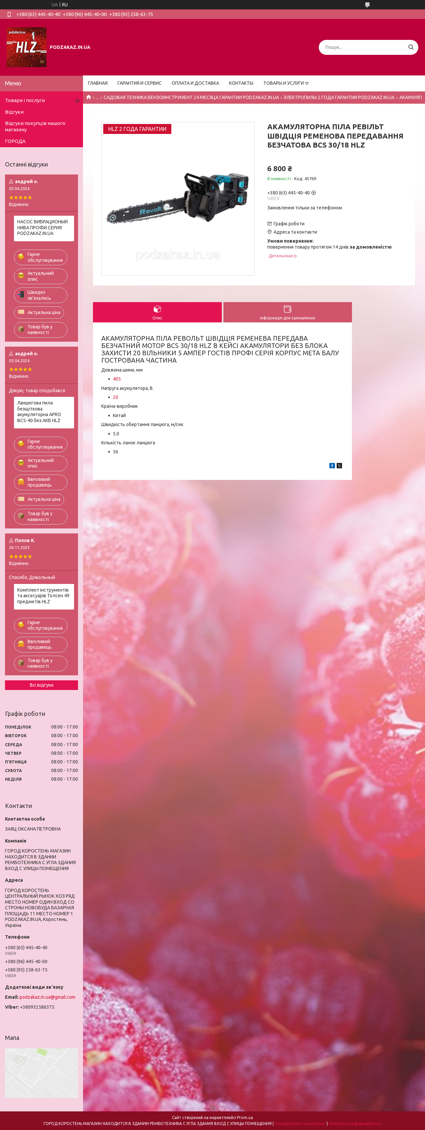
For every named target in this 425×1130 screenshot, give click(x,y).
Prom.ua (245, 1117)
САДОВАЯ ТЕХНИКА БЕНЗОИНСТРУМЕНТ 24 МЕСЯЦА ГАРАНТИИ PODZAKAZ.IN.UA (191, 97)
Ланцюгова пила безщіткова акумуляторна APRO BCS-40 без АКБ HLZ (39, 411)
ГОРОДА (15, 141)
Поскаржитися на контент (300, 1123)
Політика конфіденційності (355, 1123)
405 (117, 379)
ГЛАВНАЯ (98, 83)
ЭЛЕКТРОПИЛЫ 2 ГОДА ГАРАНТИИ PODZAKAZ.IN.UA (339, 97)
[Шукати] (410, 47)
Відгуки (14, 112)
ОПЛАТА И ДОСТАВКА (195, 83)
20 (115, 397)
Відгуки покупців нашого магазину (35, 126)
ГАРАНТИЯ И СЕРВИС (140, 83)
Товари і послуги (25, 100)
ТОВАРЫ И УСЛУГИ (283, 83)
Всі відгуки (41, 685)
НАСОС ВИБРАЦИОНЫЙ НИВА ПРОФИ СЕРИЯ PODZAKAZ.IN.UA (42, 227)
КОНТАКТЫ (241, 83)
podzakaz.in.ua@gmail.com (47, 997)
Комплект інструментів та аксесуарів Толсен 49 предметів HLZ (43, 595)
